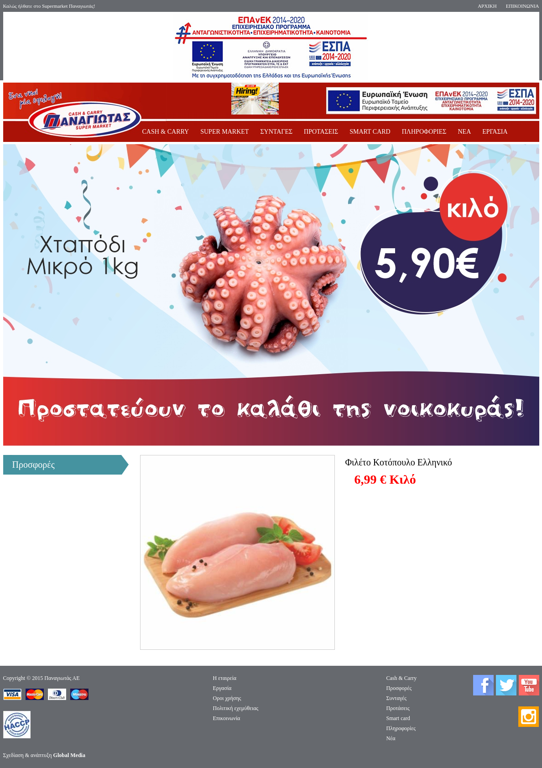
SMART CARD (370, 131)
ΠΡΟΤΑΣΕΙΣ (321, 131)
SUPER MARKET (224, 131)
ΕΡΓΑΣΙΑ (494, 131)
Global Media (69, 755)
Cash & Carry (401, 678)
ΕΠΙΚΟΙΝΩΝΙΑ (522, 6)
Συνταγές (396, 698)
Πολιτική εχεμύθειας (236, 708)
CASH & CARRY (165, 131)
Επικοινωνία (226, 718)
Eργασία (222, 688)
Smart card (398, 718)
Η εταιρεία (225, 678)
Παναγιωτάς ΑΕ (61, 678)
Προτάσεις (398, 708)
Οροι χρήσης (227, 698)
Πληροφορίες (401, 728)
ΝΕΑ (464, 131)
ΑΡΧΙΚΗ (487, 6)
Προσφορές (399, 688)
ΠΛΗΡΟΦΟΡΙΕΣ (424, 131)
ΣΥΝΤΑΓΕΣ (276, 131)
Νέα (391, 738)
